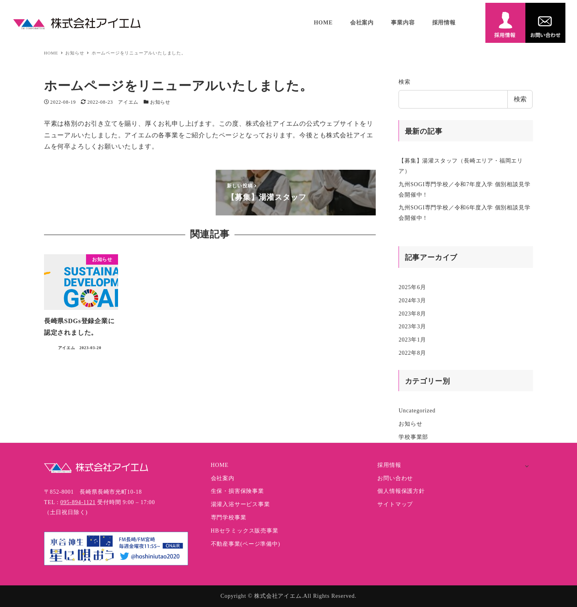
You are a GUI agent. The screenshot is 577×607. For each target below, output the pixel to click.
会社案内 (222, 478)
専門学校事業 (228, 518)
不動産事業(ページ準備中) (245, 544)
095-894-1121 (78, 502)
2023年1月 (412, 340)
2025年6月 (412, 287)
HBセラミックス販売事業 (244, 531)
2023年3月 (412, 327)
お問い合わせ (395, 478)
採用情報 (389, 465)
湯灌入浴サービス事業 (240, 504)
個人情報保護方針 (401, 491)
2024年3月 (412, 300)
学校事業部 (413, 437)
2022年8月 (412, 353)
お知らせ (160, 102)
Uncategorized (417, 411)
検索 (405, 82)
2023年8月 (412, 314)
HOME (219, 465)
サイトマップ (395, 504)
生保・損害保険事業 (237, 491)
